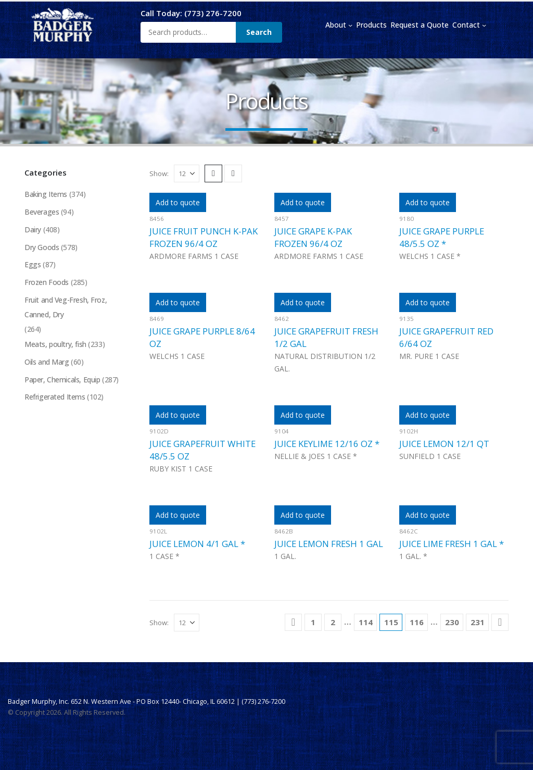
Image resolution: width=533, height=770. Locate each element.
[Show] (186, 173)
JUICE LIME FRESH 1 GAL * (451, 544)
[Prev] (293, 622)
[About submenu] (350, 25)
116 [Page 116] (417, 622)
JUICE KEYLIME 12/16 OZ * (326, 444)
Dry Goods (41, 247)
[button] (213, 173)
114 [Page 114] (366, 622)
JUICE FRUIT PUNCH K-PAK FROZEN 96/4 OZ (203, 237)
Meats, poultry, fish (55, 345)
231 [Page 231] (478, 622)
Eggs (32, 265)
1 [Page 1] (313, 622)
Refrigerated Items (54, 398)
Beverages (41, 212)
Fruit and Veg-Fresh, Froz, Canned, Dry (66, 307)
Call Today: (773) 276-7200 (191, 13)
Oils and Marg (46, 363)
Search (259, 32)
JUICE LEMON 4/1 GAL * (197, 544)
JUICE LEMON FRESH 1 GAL (328, 544)
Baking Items (45, 194)
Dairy (32, 229)
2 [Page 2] (333, 622)
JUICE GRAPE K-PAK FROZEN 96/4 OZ (313, 237)
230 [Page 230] (452, 622)
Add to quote (178, 202)
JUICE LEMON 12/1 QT (444, 444)
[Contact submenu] (484, 25)
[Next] (500, 622)
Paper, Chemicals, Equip (62, 381)
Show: (159, 173)
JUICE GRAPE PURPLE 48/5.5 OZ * (441, 237)
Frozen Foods (46, 283)
